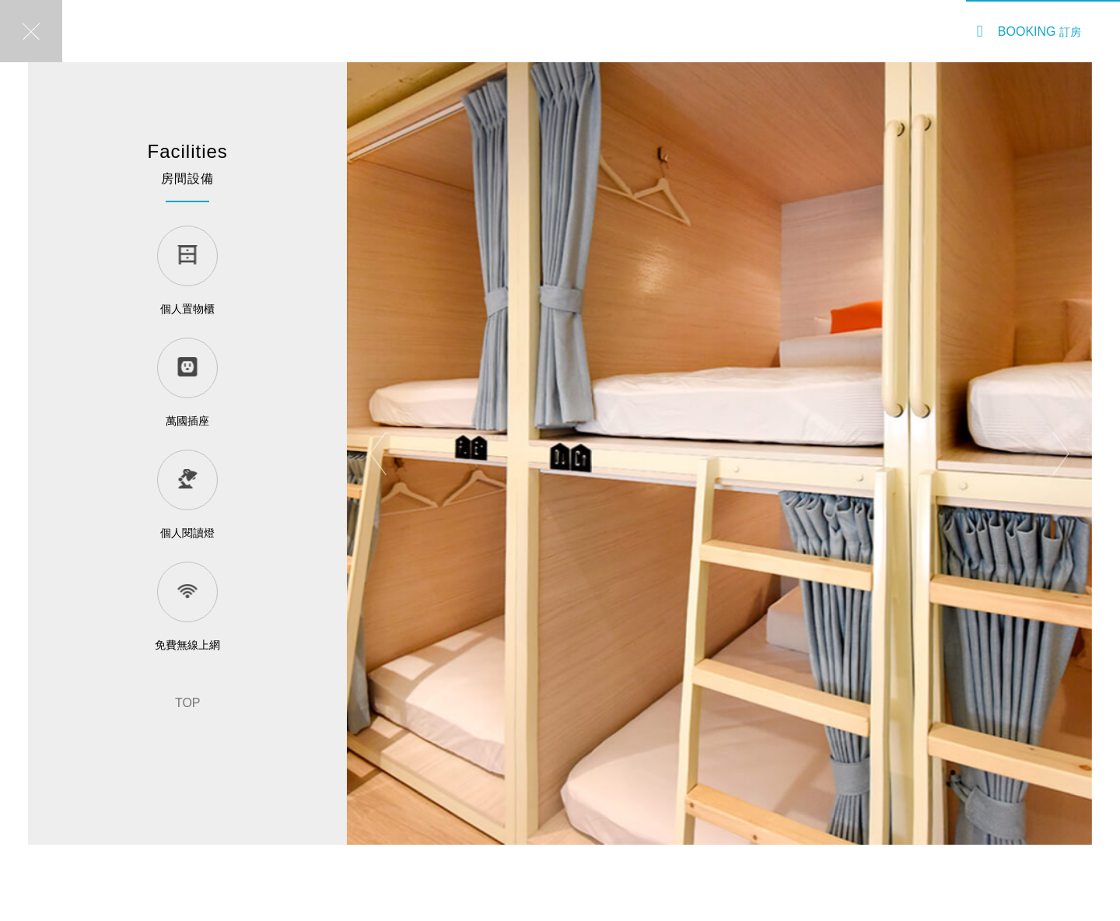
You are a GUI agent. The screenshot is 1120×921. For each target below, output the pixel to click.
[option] (719, 453)
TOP (188, 703)
